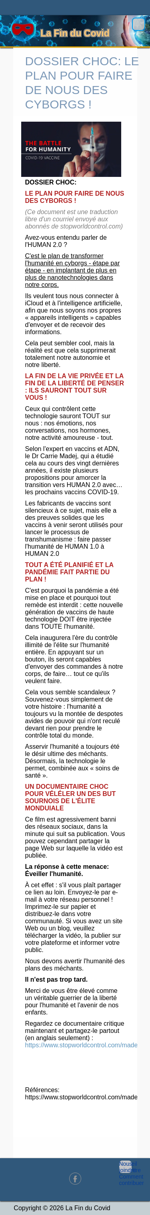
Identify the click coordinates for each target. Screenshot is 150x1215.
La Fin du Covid (75, 33)
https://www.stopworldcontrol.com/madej (82, 1045)
